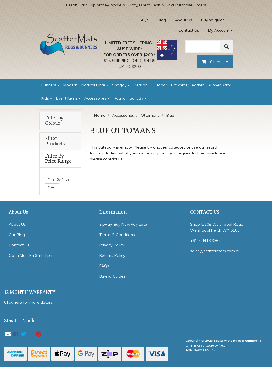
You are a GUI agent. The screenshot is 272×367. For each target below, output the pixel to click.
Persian (140, 84)
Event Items (66, 98)
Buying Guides (112, 276)
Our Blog (17, 234)
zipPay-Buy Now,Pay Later (123, 224)
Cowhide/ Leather (187, 84)
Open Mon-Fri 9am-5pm (31, 255)
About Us (183, 19)
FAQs (144, 19)
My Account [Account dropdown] (218, 30)
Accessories (95, 98)
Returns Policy (112, 255)
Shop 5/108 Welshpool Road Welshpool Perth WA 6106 (216, 227)
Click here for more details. (29, 302)
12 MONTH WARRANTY (29, 292)
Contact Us (188, 30)
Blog (162, 19)
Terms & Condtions (117, 234)
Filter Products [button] (55, 141)
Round (120, 98)
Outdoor (159, 84)
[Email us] (8, 334)
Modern (70, 84)
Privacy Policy (111, 245)
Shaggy (119, 84)
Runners (48, 84)
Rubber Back (219, 84)
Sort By (136, 98)
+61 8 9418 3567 (205, 240)
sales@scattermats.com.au (215, 250)
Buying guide (213, 19)
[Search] (202, 46)
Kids (45, 98)
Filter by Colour (54, 120)
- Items (213, 61)
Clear (52, 187)
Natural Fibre (93, 84)
